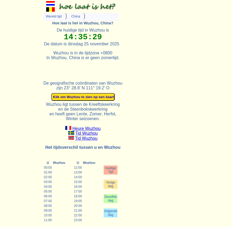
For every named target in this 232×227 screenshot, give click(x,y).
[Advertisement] (105, 68)
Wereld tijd (54, 16)
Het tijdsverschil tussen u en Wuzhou (82, 147)
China (75, 16)
